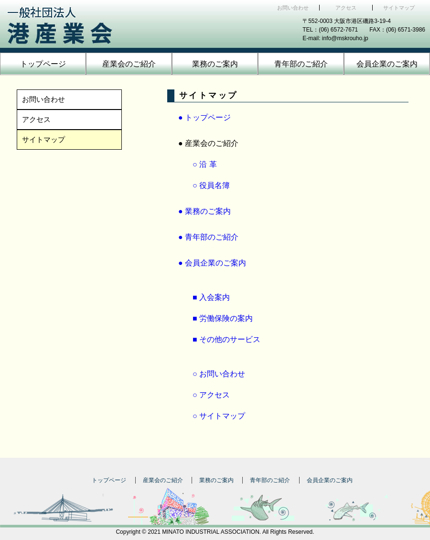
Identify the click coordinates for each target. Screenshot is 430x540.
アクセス (345, 8)
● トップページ (204, 117)
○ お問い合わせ (219, 374)
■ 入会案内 (211, 297)
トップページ (43, 64)
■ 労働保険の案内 (223, 318)
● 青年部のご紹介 (208, 237)
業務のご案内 (215, 64)
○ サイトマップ (219, 416)
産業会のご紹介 (129, 64)
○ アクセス (211, 395)
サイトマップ (399, 8)
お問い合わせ (293, 8)
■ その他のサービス (226, 339)
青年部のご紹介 (301, 64)
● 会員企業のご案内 (212, 263)
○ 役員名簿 (211, 185)
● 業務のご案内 (204, 211)
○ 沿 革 (205, 164)
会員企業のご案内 (387, 64)
